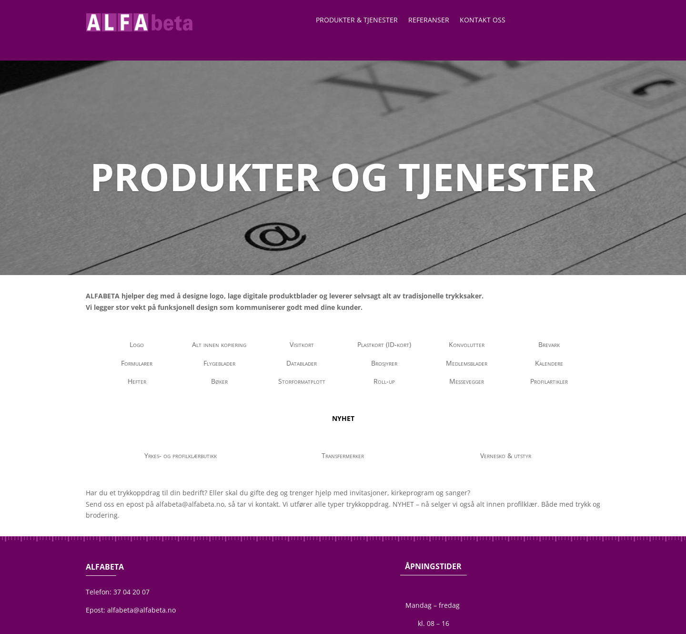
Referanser (428, 20)
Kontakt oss (482, 20)
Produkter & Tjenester (357, 20)
